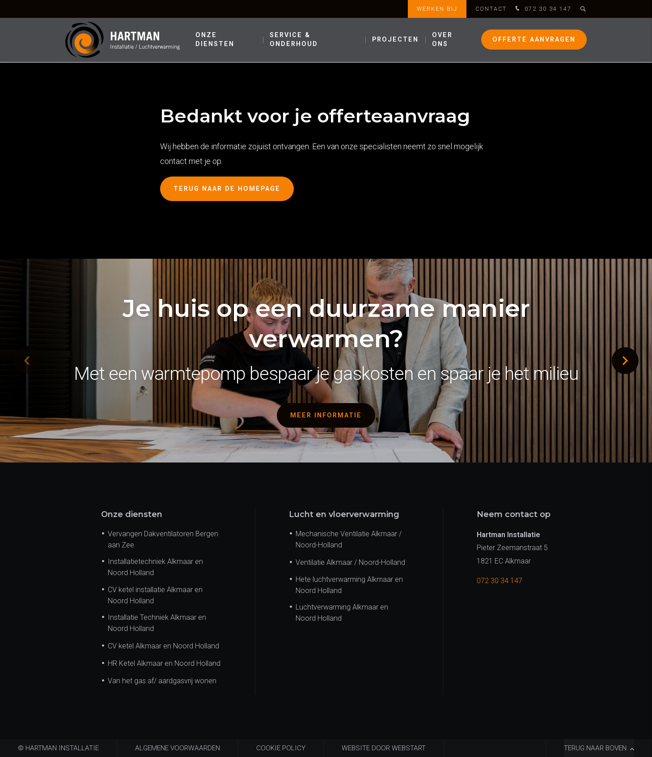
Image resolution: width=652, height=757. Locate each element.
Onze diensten (214, 40)
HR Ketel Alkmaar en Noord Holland (164, 663)
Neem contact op (513, 514)
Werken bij (437, 8)
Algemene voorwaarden (177, 748)
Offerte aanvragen (534, 40)
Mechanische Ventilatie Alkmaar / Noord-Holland (349, 539)
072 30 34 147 (542, 9)
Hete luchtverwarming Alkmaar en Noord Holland (349, 585)
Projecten (395, 40)
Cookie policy (280, 748)
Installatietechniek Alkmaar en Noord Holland (155, 567)
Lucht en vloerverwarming (344, 514)
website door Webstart (384, 748)
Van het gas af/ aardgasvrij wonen (162, 681)
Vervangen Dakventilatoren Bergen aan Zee (163, 539)
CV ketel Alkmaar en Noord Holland (163, 646)
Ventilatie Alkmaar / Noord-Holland (350, 562)
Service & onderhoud (294, 40)
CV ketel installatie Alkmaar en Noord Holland (155, 595)
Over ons (442, 40)
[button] (625, 360)
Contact (491, 8)
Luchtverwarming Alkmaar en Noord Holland (342, 612)
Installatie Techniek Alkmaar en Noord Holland (157, 623)
